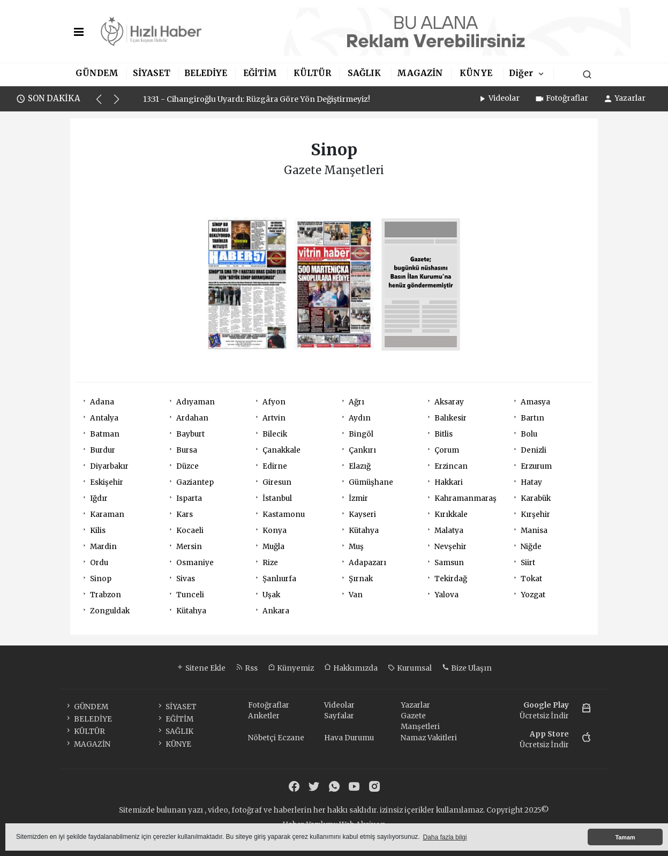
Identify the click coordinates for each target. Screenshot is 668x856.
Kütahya (364, 530)
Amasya (535, 402)
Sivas (185, 578)
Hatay (531, 482)
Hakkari (448, 482)
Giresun (276, 482)
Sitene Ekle (201, 668)
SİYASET (151, 73)
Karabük (536, 498)
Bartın (532, 418)
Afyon (274, 402)
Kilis (98, 530)
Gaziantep (195, 482)
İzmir (358, 498)
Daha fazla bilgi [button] (445, 837)
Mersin (189, 546)
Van (356, 594)
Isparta (189, 498)
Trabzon (105, 594)
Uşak (271, 594)
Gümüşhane (371, 482)
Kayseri (362, 514)
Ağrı (356, 402)
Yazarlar (624, 98)
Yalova (446, 594)
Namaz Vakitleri (429, 737)
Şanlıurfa (279, 578)
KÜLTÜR (312, 73)
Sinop (100, 578)
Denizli (533, 450)
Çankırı (362, 450)
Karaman (107, 514)
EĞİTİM (260, 73)
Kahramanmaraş (465, 498)
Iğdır (99, 498)
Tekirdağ (450, 578)
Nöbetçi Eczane (276, 737)
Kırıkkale (451, 514)
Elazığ (360, 466)
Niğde (531, 546)
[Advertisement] (635, 277)
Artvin (274, 418)
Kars (184, 514)
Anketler (264, 715)
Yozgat (533, 594)
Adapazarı (367, 562)
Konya (274, 530)
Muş (356, 546)
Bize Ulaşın (467, 668)
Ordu (99, 562)
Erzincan (451, 466)
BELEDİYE (205, 73)
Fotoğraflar (561, 98)
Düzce (187, 466)
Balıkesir (450, 418)
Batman (104, 434)
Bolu (529, 434)
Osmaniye (195, 562)
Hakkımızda (351, 668)
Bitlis (443, 434)
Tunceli (190, 594)
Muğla (273, 546)
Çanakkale (281, 450)
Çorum (446, 450)
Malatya (448, 530)
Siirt (528, 562)
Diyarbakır (109, 466)
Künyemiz (291, 668)
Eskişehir (106, 482)
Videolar (498, 98)
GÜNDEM (97, 73)
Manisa (534, 530)
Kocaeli (190, 530)
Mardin (103, 546)
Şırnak (361, 578)
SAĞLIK (364, 73)
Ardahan (192, 418)
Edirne (274, 466)
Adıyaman (195, 402)
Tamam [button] (625, 837)
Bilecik (274, 434)
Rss (247, 668)
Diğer (521, 73)
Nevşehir (450, 546)
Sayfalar (339, 715)
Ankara (275, 610)
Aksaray (449, 402)
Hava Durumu (349, 737)
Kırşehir (535, 514)
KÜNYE (476, 73)
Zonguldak (110, 610)
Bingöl (361, 434)
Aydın (360, 418)
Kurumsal (410, 668)
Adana (102, 402)
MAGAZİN (420, 73)
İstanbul (277, 498)
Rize (270, 562)
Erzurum (536, 466)
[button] (103, 104)
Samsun (449, 562)
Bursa (186, 450)
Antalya (104, 418)
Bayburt (190, 434)
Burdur (102, 450)
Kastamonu (283, 514)
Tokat (531, 578)
